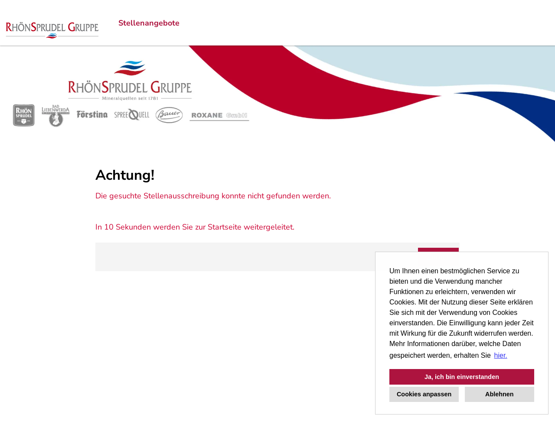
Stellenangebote (149, 23)
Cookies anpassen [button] (424, 394)
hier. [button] (500, 355)
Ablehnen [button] (499, 394)
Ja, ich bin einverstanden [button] (461, 376)
